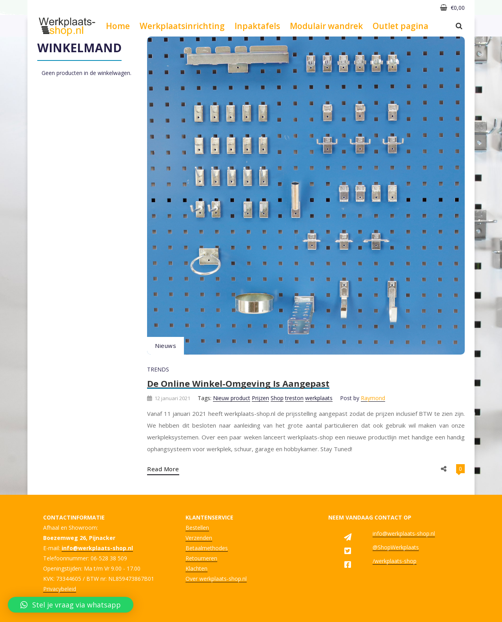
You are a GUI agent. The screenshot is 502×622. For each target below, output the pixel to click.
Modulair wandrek (326, 25)
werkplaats (319, 398)
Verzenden (199, 538)
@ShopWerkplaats (396, 547)
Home (118, 25)
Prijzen (260, 398)
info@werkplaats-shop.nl (404, 533)
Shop (277, 398)
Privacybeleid (59, 589)
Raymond (373, 398)
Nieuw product (231, 398)
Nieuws (165, 345)
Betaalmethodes (207, 548)
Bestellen (197, 527)
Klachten (196, 568)
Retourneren (201, 558)
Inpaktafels (257, 25)
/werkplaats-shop (395, 561)
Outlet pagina (400, 25)
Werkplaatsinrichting (182, 25)
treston (294, 398)
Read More (163, 469)
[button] (70, 605)
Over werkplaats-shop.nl (216, 578)
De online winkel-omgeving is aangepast (238, 383)
